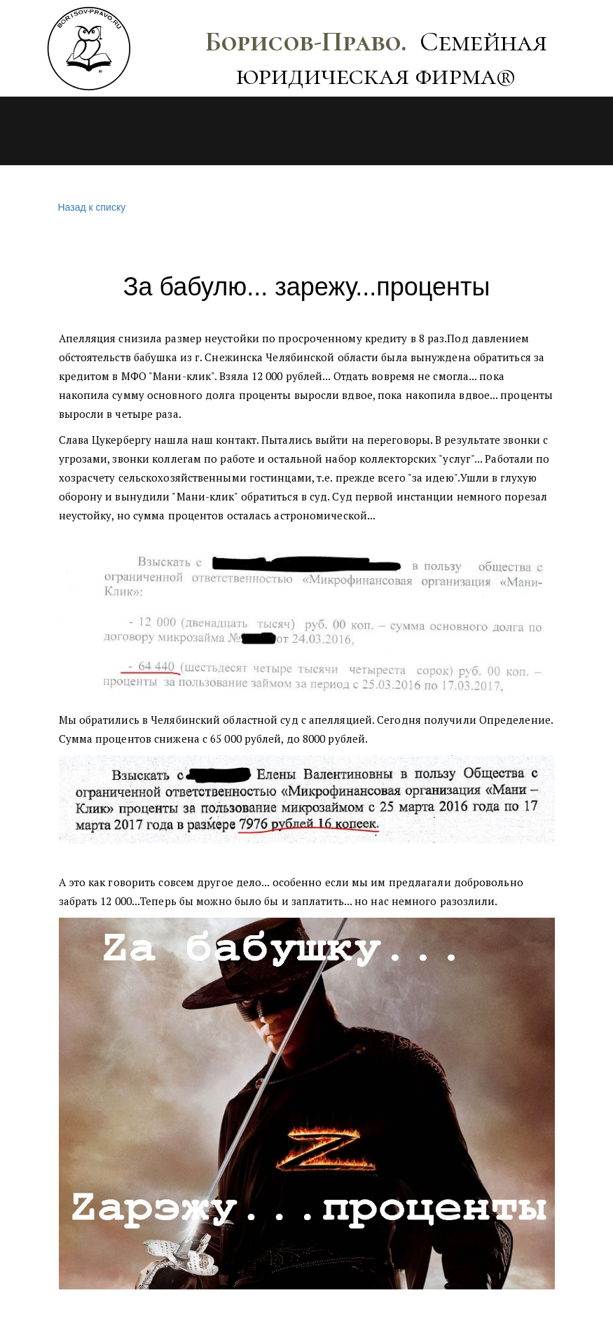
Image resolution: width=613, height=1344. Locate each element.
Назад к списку (90, 208)
